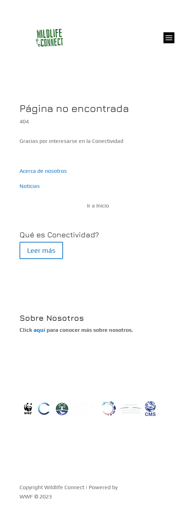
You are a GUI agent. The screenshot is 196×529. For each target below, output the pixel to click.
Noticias (30, 186)
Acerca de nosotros (43, 171)
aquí (39, 330)
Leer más (41, 250)
